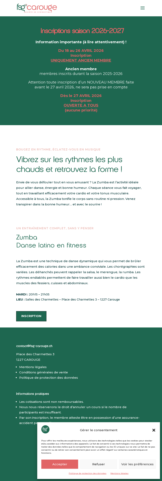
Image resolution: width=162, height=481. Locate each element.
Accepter (59, 464)
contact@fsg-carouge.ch (34, 346)
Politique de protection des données (87, 473)
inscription (31, 316)
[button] (154, 430)
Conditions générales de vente (43, 372)
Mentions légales (119, 473)
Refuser (98, 464)
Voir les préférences (137, 464)
